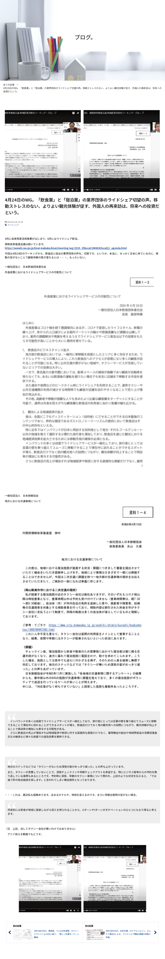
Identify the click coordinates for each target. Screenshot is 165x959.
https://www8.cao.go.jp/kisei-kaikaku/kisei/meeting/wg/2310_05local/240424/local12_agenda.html (66, 248)
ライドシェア (13, 224)
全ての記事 (9, 84)
